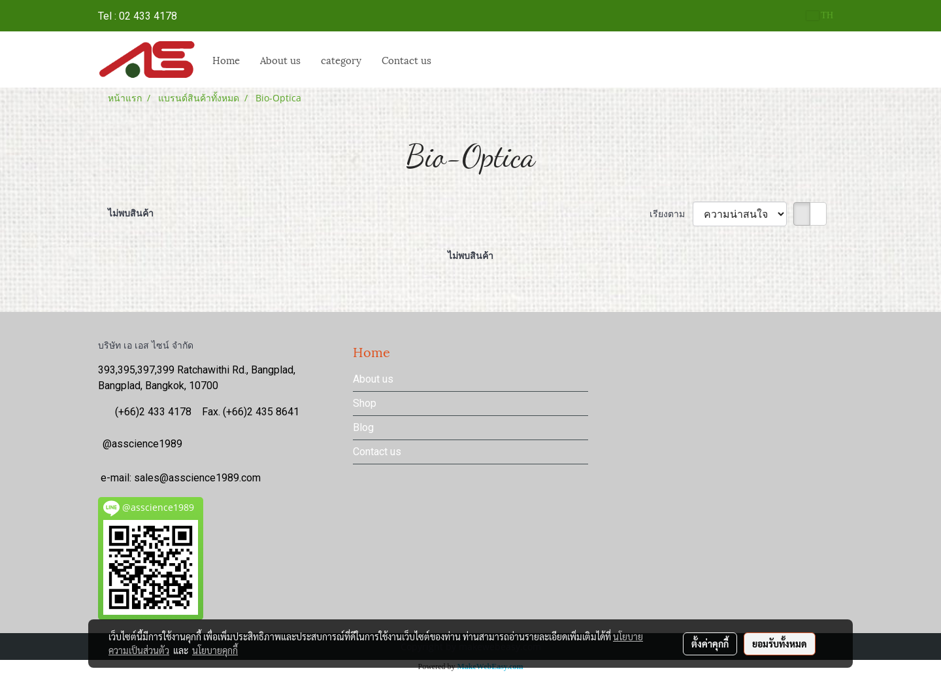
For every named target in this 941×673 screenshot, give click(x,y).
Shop (364, 403)
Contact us (377, 451)
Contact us (406, 59)
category (341, 59)
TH (819, 15)
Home (226, 59)
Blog (363, 427)
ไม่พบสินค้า (131, 213)
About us (280, 59)
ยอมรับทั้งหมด (779, 643)
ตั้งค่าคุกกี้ (710, 643)
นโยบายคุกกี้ (215, 650)
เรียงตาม (671, 213)
